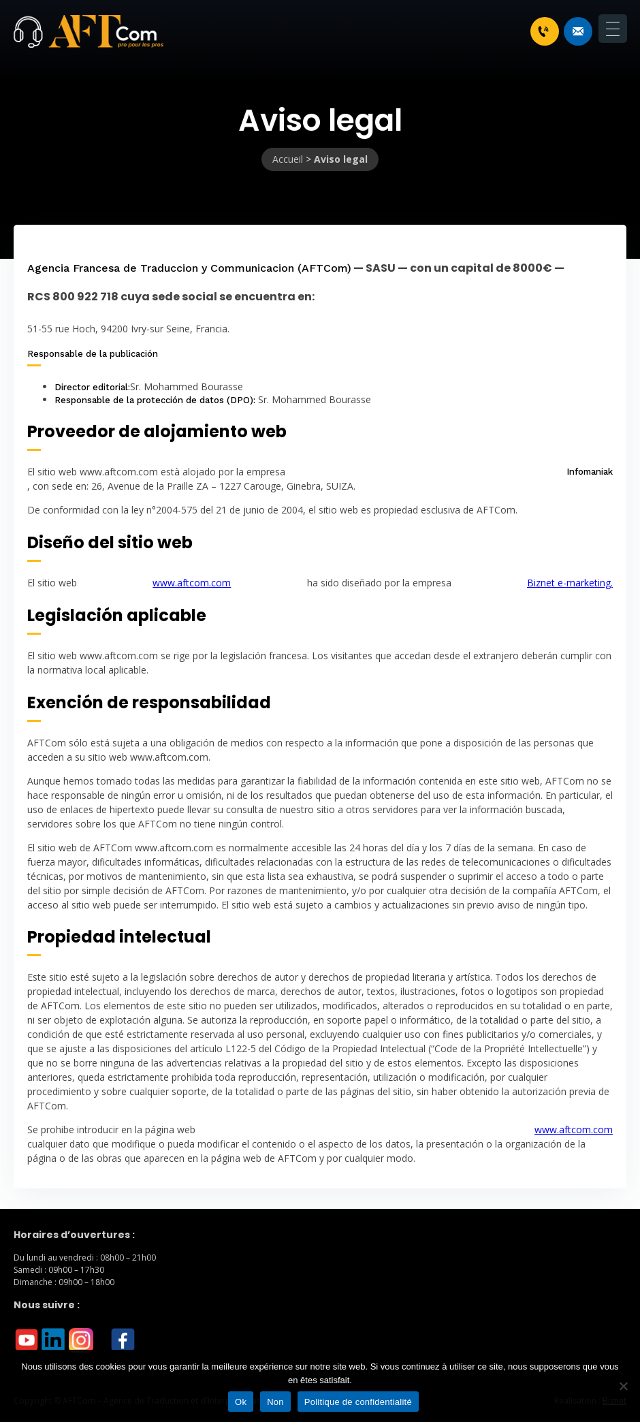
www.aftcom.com (192, 582)
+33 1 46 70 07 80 (543, 31)
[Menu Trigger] (612, 28)
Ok (240, 1402)
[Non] (623, 1386)
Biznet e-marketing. (570, 582)
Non (275, 1402)
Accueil (287, 159)
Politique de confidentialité (358, 1402)
